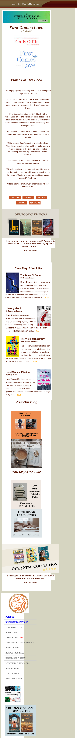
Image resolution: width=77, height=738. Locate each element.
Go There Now (30, 250)
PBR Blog (10, 617)
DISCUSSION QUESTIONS (17, 622)
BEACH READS (12, 648)
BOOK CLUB (11, 632)
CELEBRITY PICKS (14, 627)
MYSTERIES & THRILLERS (17, 663)
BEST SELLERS (12, 668)
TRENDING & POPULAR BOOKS (20, 643)
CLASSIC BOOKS (13, 673)
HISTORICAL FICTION (15, 658)
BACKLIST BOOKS (14, 679)
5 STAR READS (14, 637)
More (47, 298)
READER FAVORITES (15, 653)
